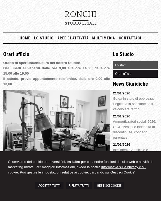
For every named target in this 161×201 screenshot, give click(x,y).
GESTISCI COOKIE (109, 186)
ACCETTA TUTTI (49, 186)
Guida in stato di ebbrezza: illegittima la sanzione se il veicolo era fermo (133, 104)
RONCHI (80, 14)
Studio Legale (80, 23)
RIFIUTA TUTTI (79, 186)
